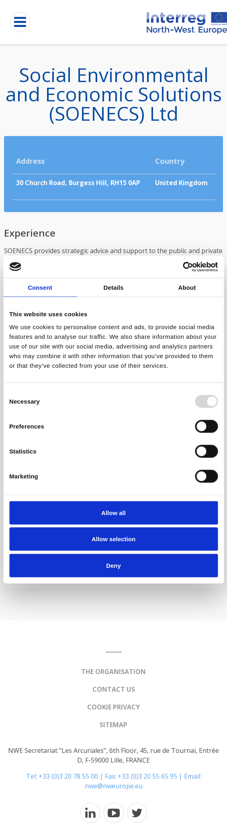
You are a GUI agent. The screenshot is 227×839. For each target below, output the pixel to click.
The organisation (113, 671)
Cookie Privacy (113, 707)
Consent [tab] (40, 287)
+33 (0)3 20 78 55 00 (68, 776)
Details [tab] (114, 287)
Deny (113, 565)
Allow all (113, 512)
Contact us (113, 689)
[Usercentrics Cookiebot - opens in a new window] (182, 267)
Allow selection (113, 539)
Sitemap (113, 724)
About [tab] (187, 287)
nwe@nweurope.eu (114, 785)
